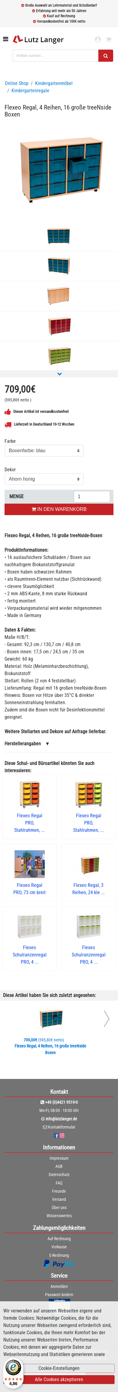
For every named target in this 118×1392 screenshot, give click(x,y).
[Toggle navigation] (6, 39)
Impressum (59, 1158)
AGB (59, 1166)
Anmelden (59, 1286)
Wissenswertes (59, 1215)
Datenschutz (59, 1174)
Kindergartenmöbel (54, 83)
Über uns (59, 1207)
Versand (59, 1199)
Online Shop (16, 83)
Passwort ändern (59, 1294)
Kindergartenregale (30, 90)
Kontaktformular (61, 1127)
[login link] (98, 40)
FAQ (59, 1183)
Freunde (59, 1191)
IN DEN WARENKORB (59, 509)
